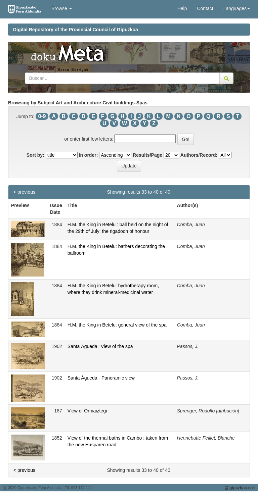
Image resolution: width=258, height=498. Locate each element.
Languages (236, 8)
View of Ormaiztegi (87, 410)
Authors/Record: (198, 155)
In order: (88, 155)
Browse (61, 8)
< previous (24, 192)
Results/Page (147, 155)
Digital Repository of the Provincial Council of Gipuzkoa (75, 29)
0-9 (42, 116)
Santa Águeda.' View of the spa (100, 346)
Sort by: (35, 155)
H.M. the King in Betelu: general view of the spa (117, 325)
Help (182, 8)
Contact (205, 8)
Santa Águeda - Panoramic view (101, 378)
